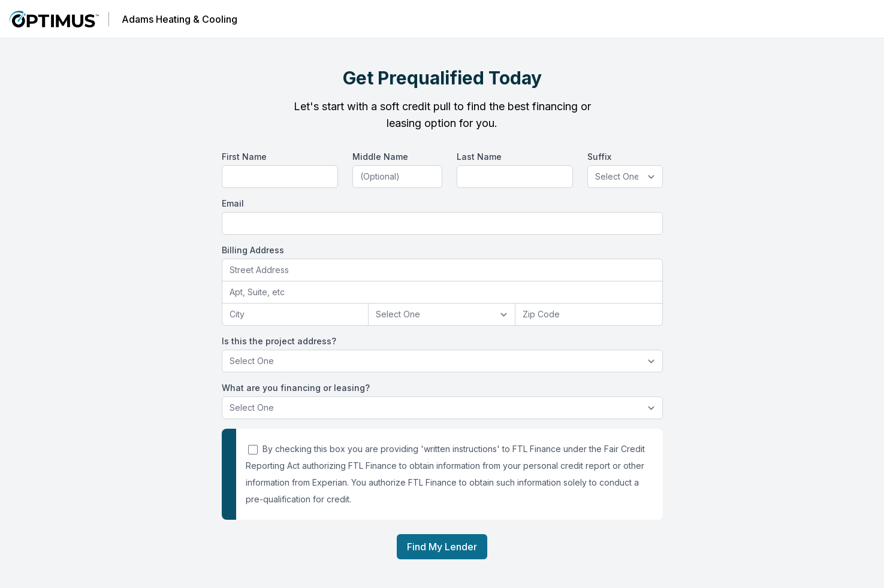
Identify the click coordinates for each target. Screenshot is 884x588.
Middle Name (380, 156)
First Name (244, 156)
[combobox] (442, 270)
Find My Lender (442, 547)
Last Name (479, 156)
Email (233, 203)
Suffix (599, 156)
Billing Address (253, 250)
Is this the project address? (279, 341)
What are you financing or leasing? (296, 388)
